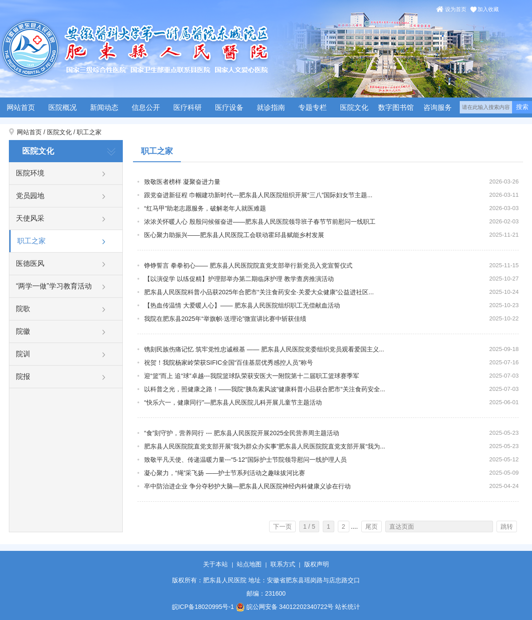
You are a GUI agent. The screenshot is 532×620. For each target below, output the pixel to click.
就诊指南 (271, 107)
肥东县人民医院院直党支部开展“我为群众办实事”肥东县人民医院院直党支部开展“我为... (264, 446)
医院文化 (354, 107)
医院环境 (30, 173)
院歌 (23, 308)
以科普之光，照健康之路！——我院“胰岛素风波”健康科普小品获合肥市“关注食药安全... (264, 389)
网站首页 (21, 107)
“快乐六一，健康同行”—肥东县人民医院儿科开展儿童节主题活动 (233, 402)
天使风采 (30, 218)
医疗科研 (187, 107)
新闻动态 (104, 107)
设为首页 (455, 9)
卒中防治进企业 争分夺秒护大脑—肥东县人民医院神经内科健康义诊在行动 (247, 486)
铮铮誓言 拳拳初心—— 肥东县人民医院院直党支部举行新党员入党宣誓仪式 (248, 265)
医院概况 (62, 107)
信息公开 (146, 107)
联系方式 (282, 564)
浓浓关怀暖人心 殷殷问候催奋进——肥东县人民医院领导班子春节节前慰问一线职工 (260, 221)
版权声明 (316, 564)
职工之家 (89, 132)
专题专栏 (312, 107)
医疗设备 (229, 107)
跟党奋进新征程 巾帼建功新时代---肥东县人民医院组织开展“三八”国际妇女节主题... (258, 195)
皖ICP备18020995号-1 (203, 606)
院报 (23, 376)
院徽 (23, 331)
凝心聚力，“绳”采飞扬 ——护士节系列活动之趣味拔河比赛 (224, 472)
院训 (23, 354)
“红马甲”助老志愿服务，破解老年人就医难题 (205, 208)
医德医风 (30, 263)
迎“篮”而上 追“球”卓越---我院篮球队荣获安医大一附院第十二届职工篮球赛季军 (251, 375)
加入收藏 (488, 9)
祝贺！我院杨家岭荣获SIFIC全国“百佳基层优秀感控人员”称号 (228, 362)
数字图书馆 (396, 107)
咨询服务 (437, 107)
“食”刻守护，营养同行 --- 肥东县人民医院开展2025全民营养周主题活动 (241, 433)
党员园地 (30, 195)
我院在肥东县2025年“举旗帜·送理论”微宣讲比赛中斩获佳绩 (225, 318)
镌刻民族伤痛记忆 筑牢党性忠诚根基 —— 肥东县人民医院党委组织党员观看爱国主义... (264, 349)
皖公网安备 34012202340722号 (285, 606)
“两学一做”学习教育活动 (54, 286)
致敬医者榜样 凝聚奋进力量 (182, 181)
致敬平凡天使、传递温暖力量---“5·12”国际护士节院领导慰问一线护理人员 (245, 459)
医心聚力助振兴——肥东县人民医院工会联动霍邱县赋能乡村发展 (234, 234)
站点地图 (249, 564)
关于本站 (215, 564)
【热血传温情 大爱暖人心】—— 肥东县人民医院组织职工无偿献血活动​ (242, 305)
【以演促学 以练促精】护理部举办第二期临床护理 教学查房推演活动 (239, 278)
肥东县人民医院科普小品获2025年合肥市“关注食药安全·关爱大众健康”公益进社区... (259, 292)
